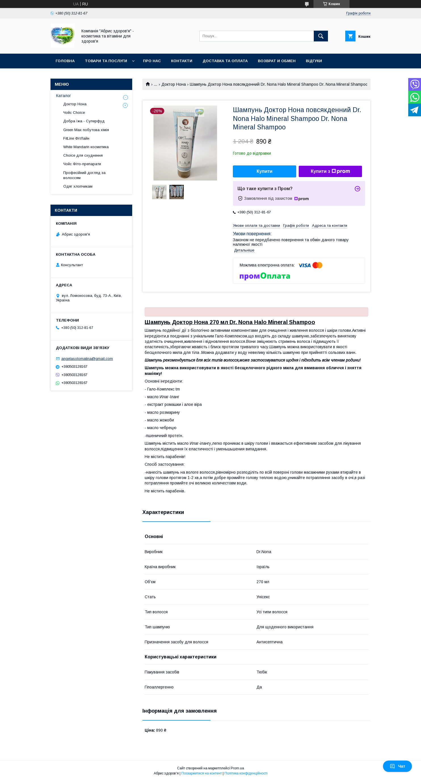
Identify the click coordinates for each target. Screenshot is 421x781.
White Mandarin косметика (86, 147)
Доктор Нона (173, 84)
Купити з (330, 171)
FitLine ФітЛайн (76, 138)
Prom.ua (237, 768)
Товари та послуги (106, 61)
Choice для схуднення (83, 155)
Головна (65, 61)
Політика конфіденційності (246, 773)
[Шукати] (321, 36)
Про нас (152, 61)
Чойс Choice (74, 112)
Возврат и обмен (277, 61)
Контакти (181, 61)
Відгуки (314, 61)
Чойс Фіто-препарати (82, 164)
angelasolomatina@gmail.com (87, 358)
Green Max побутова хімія (86, 130)
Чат (397, 766)
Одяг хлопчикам (77, 186)
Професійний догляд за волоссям (84, 175)
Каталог (63, 95)
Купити (265, 171)
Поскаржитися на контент (201, 773)
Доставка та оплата (225, 61)
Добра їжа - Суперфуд (84, 121)
